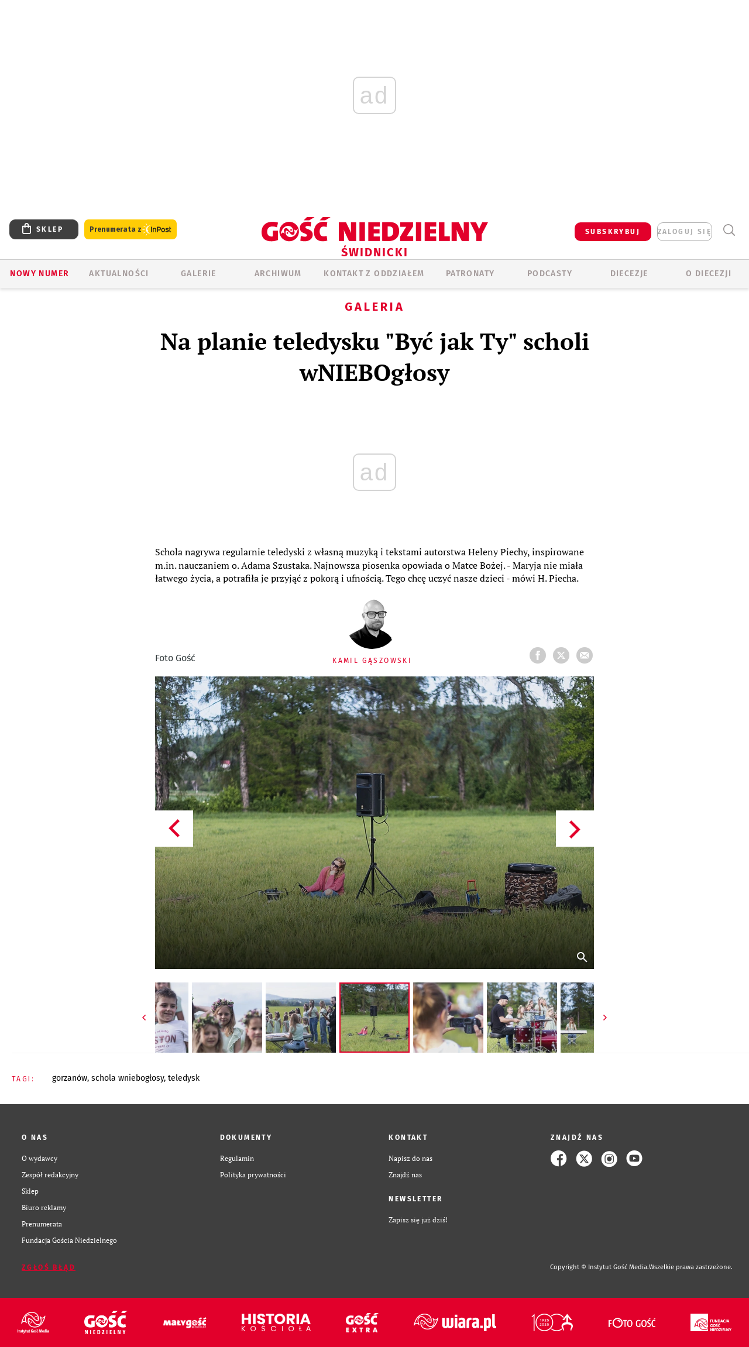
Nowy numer (39, 274)
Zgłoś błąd (48, 1267)
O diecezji (708, 274)
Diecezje (629, 274)
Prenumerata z (130, 229)
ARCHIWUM (278, 274)
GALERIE (199, 274)
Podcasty (549, 274)
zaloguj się (685, 232)
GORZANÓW (69, 1078)
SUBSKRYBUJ (612, 232)
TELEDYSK (184, 1078)
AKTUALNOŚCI (119, 274)
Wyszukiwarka (729, 230)
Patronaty (470, 274)
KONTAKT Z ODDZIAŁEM (374, 274)
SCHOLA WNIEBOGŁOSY (127, 1078)
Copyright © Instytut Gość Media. (599, 1267)
